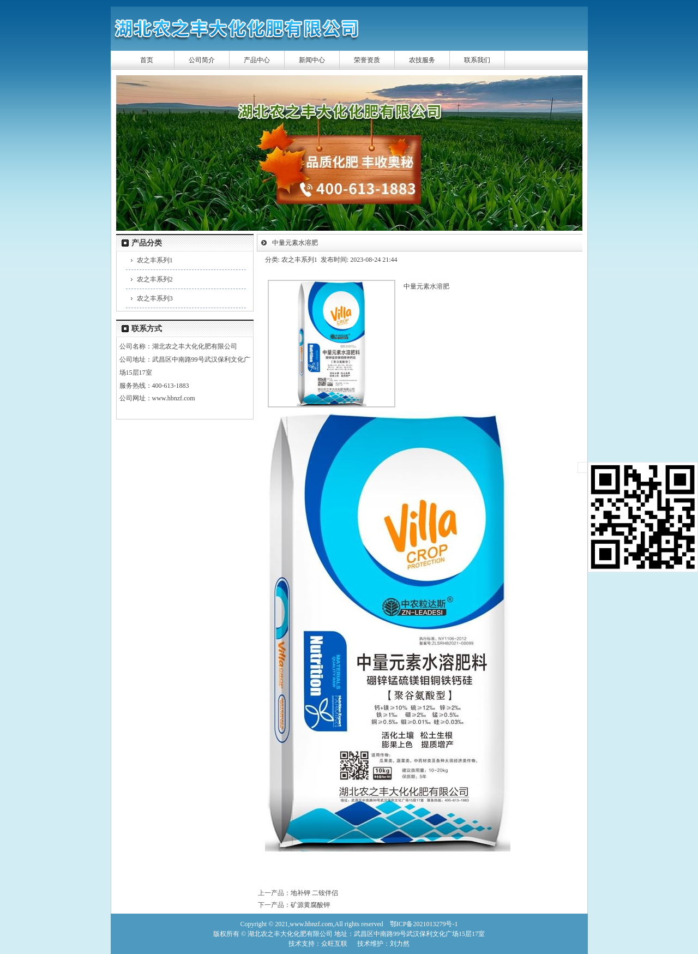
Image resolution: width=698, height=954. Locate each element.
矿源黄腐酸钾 (310, 905)
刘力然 (400, 943)
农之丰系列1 (155, 260)
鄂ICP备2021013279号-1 (424, 924)
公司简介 (202, 60)
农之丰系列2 (155, 279)
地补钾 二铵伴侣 (314, 893)
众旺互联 (334, 943)
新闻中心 (312, 60)
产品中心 (257, 60)
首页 (146, 60)
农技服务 (422, 60)
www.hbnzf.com (173, 398)
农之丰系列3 (155, 298)
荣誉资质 (367, 60)
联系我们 (477, 60)
